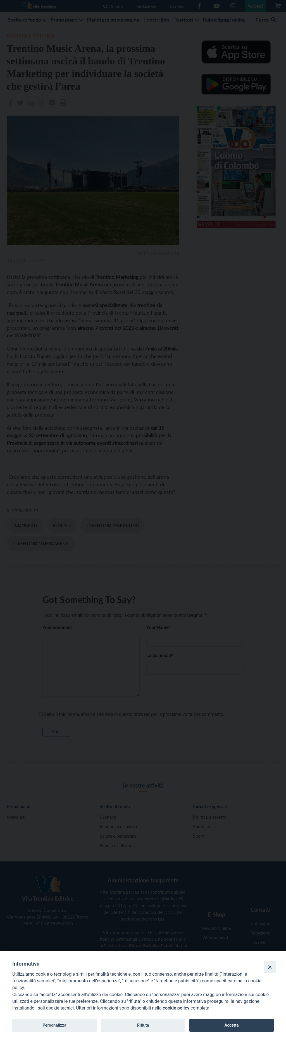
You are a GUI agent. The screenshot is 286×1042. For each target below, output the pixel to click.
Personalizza (54, 1025)
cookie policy (176, 1008)
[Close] (270, 967)
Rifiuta (143, 1025)
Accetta (231, 1025)
